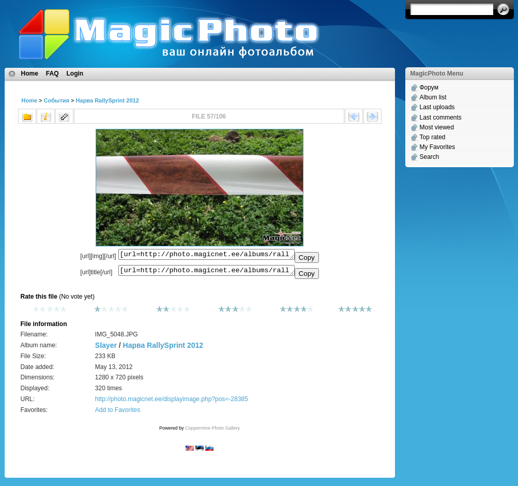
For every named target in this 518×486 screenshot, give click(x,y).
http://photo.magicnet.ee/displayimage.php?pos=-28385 (171, 402)
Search (429, 156)
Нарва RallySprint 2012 (107, 100)
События (56, 100)
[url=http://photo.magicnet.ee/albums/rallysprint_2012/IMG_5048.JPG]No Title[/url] (206, 273)
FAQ (52, 73)
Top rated (433, 137)
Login (75, 73)
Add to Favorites (117, 413)
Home (29, 73)
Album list (433, 97)
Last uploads (437, 107)
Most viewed (437, 127)
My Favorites (437, 147)
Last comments (441, 117)
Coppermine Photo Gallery (212, 431)
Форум (429, 87)
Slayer (106, 348)
